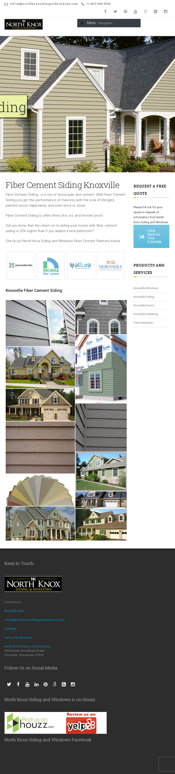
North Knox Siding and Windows (28, 646)
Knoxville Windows (146, 288)
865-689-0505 (14, 611)
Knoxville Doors (144, 305)
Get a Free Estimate (18, 637)
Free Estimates (143, 322)
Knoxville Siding (144, 296)
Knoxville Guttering (146, 314)
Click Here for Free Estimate (150, 236)
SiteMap (10, 628)
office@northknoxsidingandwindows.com (34, 619)
